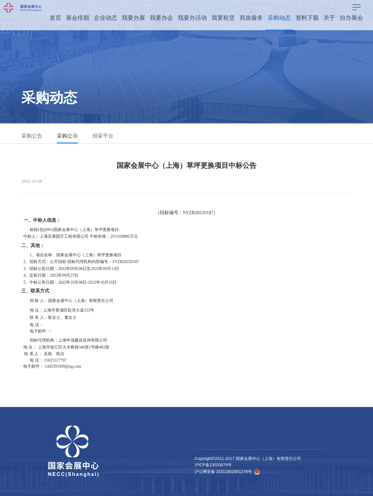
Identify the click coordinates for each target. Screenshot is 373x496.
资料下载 (307, 18)
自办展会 (351, 18)
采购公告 (31, 136)
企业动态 (105, 18)
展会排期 (77, 18)
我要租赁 (223, 18)
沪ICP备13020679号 (213, 465)
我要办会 (161, 18)
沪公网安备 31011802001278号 (223, 471)
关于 (329, 18)
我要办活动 (192, 18)
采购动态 (279, 18)
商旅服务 (251, 18)
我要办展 (133, 18)
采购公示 (67, 136)
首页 (55, 18)
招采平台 (102, 136)
